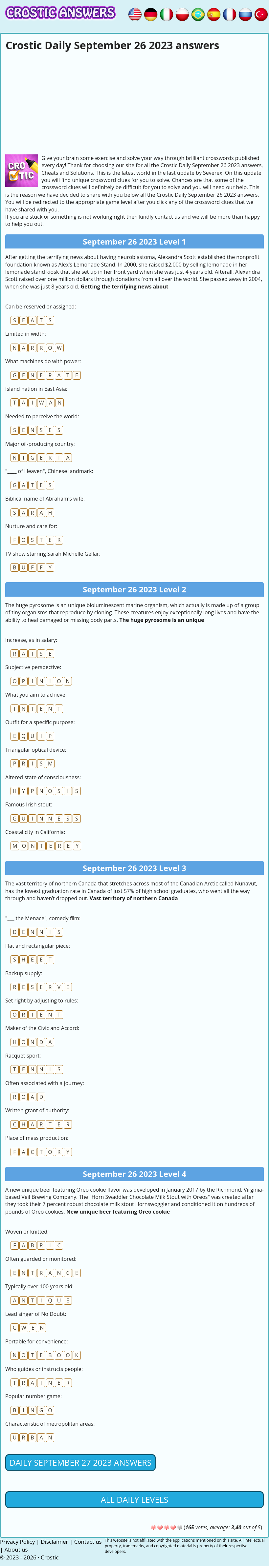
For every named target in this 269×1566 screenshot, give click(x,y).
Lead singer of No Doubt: (35, 1314)
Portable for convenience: (36, 1341)
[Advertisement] (134, 102)
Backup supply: (23, 973)
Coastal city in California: (35, 832)
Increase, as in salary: (31, 640)
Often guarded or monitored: (41, 1258)
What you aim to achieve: (36, 694)
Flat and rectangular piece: (37, 945)
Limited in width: (25, 333)
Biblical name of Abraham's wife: (45, 498)
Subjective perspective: (33, 667)
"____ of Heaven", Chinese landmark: (49, 471)
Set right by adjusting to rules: (41, 1000)
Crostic (49, 1557)
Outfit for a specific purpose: (40, 722)
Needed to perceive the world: (42, 416)
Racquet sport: (23, 1055)
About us (16, 1549)
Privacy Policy (17, 1541)
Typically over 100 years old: (39, 1286)
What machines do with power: (43, 361)
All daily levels (134, 1499)
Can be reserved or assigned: (40, 306)
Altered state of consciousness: (43, 777)
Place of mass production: (36, 1137)
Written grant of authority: (37, 1110)
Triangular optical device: (35, 749)
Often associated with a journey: (44, 1083)
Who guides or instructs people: (44, 1369)
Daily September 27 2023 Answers (80, 1462)
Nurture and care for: (31, 526)
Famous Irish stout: (28, 804)
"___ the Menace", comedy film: (42, 918)
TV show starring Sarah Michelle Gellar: (53, 553)
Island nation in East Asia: (36, 388)
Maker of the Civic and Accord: (42, 1028)
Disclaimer (54, 1541)
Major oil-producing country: (40, 443)
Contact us (88, 1541)
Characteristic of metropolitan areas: (50, 1423)
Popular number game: (33, 1396)
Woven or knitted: (27, 1231)
